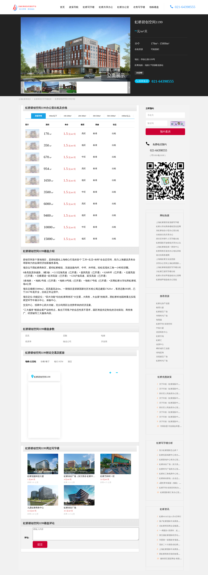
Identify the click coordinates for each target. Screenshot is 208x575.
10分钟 (139, 73)
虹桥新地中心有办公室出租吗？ (172, 460)
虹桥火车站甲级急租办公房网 (168, 275)
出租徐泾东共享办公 (164, 235)
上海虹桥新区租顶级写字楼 (167, 222)
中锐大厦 (160, 328)
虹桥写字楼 (89, 7)
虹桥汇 (159, 340)
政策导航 (73, 7)
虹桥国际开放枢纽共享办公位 (168, 243)
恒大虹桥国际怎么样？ (168, 450)
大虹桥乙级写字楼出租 (165, 271)
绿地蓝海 (160, 352)
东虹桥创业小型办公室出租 (167, 230)
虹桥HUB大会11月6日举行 (170, 516)
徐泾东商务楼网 (162, 255)
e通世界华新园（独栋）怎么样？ (173, 483)
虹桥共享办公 (106, 7)
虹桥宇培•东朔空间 (164, 324)
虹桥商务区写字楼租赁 (43, 99)
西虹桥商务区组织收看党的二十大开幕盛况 (177, 554)
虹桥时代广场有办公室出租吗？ (172, 469)
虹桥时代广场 (162, 361)
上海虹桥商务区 (25, 99)
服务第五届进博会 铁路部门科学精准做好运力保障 (181, 558)
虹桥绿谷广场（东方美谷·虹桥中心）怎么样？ (178, 464)
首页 (62, 7)
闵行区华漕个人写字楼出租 (167, 239)
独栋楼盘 (154, 7)
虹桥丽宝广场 (162, 312)
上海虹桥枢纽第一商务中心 (167, 247)
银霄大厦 (160, 307)
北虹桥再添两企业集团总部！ (171, 526)
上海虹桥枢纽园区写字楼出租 (168, 267)
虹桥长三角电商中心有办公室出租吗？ (175, 474)
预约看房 (165, 131)
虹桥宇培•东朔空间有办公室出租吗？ (174, 488)
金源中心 (160, 344)
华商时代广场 (162, 316)
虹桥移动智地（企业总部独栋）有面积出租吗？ (179, 478)
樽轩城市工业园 (162, 348)
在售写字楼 (139, 7)
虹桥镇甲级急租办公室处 (166, 280)
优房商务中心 (162, 332)
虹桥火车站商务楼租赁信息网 (168, 226)
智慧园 (159, 320)
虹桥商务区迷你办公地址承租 (168, 251)
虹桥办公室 (123, 7)
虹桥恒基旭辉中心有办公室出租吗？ (174, 455)
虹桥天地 (160, 336)
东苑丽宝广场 (162, 357)
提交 (40, 544)
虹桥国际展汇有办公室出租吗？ (173, 492)
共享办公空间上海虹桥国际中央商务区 (172, 263)
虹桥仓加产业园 (162, 303)
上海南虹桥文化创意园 (165, 259)
